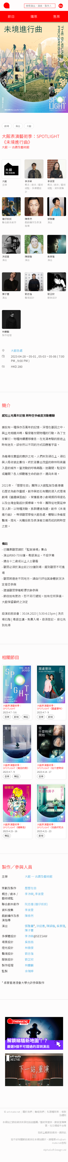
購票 (33, 16)
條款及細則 (62, 1113)
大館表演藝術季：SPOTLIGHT (12, 707)
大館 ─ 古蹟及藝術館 (15, 147)
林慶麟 (5, 331)
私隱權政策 (53, 1111)
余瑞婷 (29, 971)
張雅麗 (51, 219)
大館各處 (16, 350)
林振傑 (29, 947)
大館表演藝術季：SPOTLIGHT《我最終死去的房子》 (50, 827)
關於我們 (27, 1111)
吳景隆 (51, 256)
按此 (63, 1132)
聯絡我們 (39, 1111)
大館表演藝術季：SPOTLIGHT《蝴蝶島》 (15, 826)
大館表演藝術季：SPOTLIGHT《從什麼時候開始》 (50, 768)
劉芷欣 (51, 294)
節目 (11, 16)
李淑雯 (51, 181)
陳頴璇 (28, 256)
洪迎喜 (5, 256)
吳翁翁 (29, 942)
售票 (56, 16)
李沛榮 (28, 181)
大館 (4, 181)
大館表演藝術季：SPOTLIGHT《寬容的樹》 (16, 766)
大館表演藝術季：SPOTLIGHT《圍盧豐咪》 (50, 707)
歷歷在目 (30, 888)
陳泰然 (28, 219)
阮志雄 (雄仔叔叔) (36, 904)
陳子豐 (5, 294)
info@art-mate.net (59, 1141)
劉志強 (28, 294)
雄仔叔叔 (7, 219)
